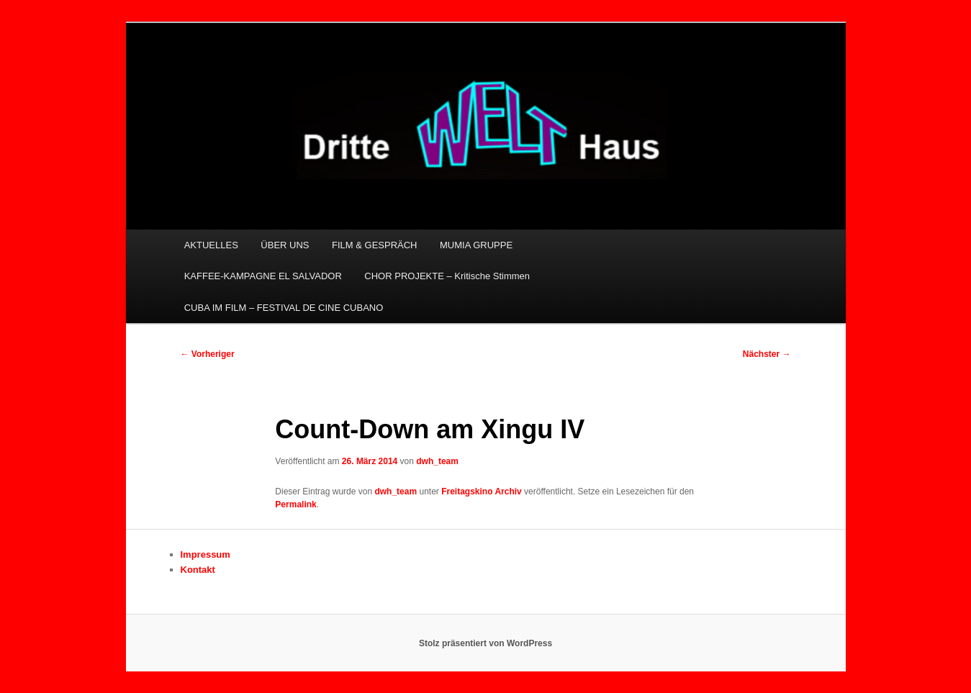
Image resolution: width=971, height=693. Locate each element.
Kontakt (198, 569)
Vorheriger (208, 354)
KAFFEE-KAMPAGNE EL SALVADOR (263, 276)
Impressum (205, 554)
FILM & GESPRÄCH (374, 245)
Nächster (767, 354)
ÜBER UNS (285, 245)
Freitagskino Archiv (481, 491)
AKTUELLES (211, 245)
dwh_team (437, 461)
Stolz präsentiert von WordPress (485, 643)
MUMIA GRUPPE (476, 245)
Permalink (295, 504)
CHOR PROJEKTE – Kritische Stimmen (447, 276)
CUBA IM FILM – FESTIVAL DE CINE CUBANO (284, 307)
